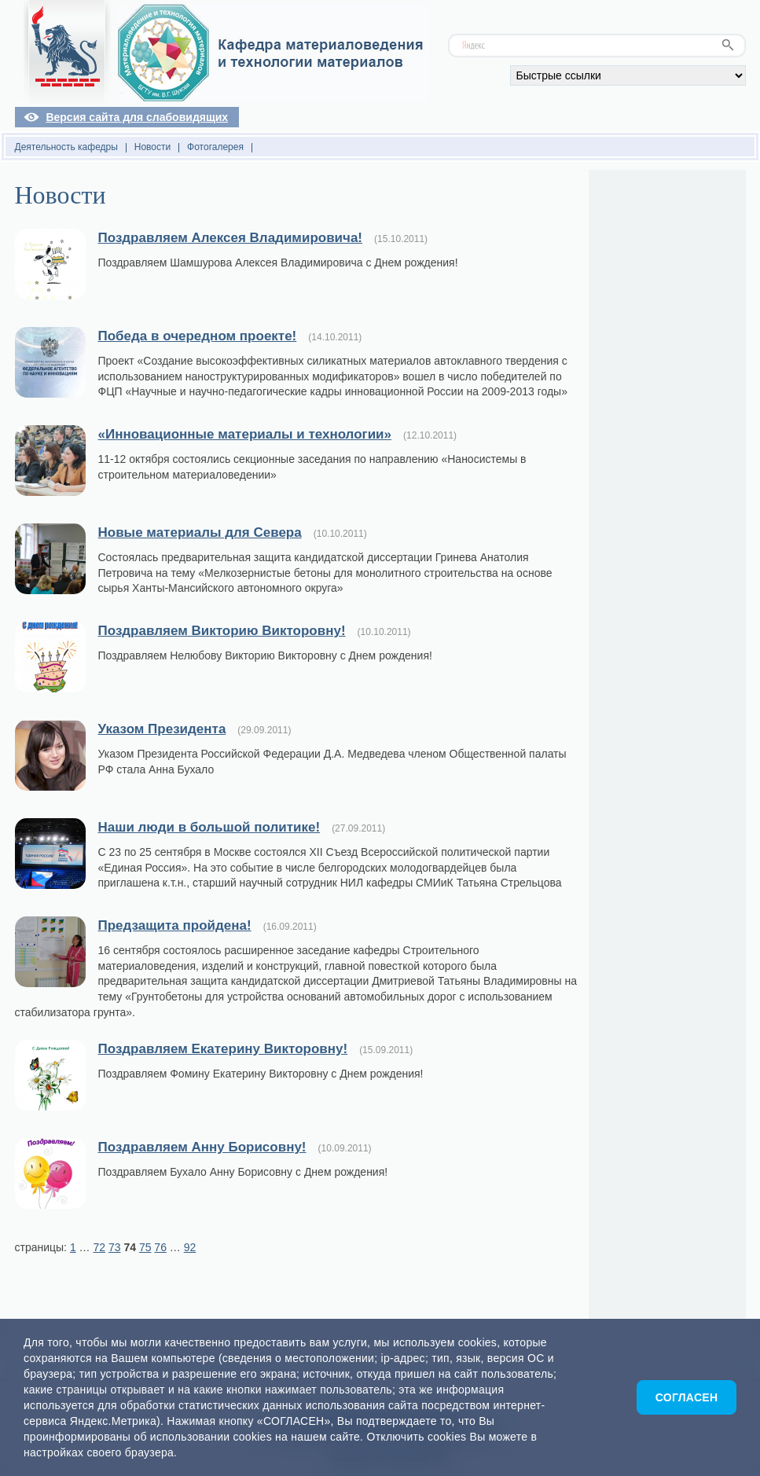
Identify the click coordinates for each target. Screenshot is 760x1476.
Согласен (686, 1397)
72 (99, 1247)
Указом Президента (162, 728)
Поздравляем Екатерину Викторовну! (223, 1048)
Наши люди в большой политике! (209, 827)
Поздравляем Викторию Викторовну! (222, 630)
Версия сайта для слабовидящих (137, 117)
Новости (152, 146)
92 (190, 1247)
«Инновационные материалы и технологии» (245, 434)
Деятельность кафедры (66, 146)
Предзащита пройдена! (174, 925)
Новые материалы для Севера (200, 532)
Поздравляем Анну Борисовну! (202, 1147)
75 (145, 1247)
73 (114, 1247)
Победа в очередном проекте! (197, 336)
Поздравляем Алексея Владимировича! (230, 237)
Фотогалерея (215, 146)
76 (160, 1247)
